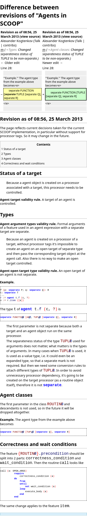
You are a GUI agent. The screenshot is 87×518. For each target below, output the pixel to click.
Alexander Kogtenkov (17, 41)
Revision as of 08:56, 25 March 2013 (19, 34)
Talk (37, 41)
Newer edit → (52, 62)
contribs (9, 45)
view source (30, 36)
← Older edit (10, 62)
